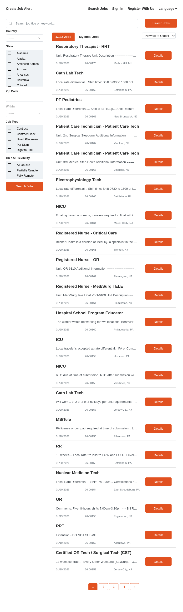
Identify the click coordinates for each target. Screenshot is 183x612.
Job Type (12, 121)
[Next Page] (134, 586)
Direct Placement (28, 139)
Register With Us (140, 8)
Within (10, 106)
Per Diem (23, 144)
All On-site (23, 165)
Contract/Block (26, 134)
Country (11, 31)
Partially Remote (27, 170)
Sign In (117, 8)
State (9, 46)
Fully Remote (25, 175)
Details (158, 55)
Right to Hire (25, 150)
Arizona (22, 69)
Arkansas (23, 74)
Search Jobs (98, 8)
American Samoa (28, 64)
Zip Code (12, 91)
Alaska (21, 58)
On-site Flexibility (18, 158)
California (23, 80)
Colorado (23, 85)
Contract (22, 128)
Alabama (22, 53)
